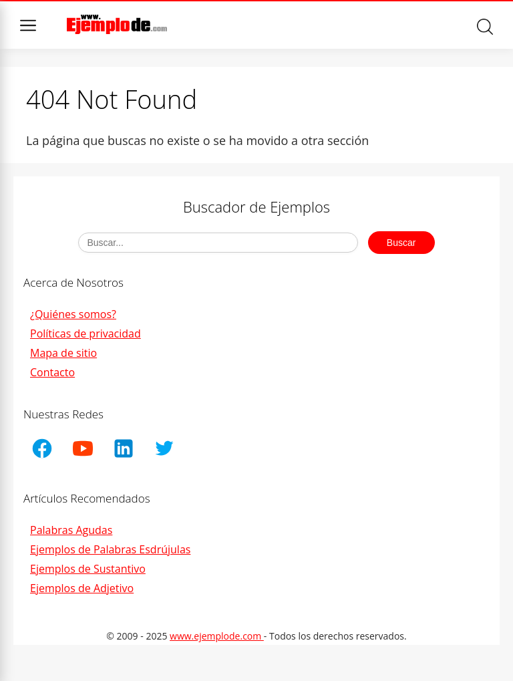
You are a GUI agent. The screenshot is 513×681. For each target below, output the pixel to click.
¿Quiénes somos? (73, 314)
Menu (28, 25)
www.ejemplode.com (217, 636)
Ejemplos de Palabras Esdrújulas (110, 549)
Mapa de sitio (63, 353)
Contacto (52, 372)
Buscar (485, 27)
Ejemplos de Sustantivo (88, 568)
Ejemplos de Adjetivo (82, 588)
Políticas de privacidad (85, 333)
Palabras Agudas (71, 530)
